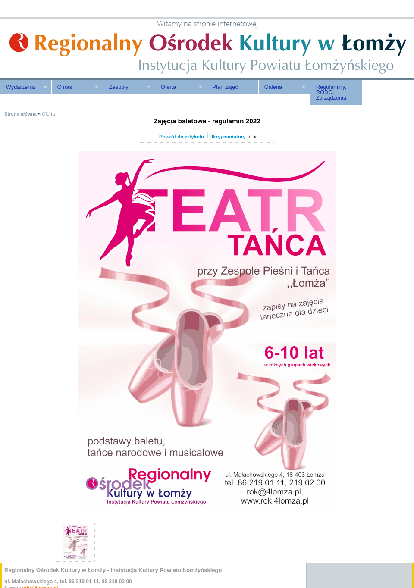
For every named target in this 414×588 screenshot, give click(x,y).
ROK (73, 48)
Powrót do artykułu (181, 136)
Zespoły (127, 87)
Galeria (282, 87)
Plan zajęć (225, 87)
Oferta (178, 87)
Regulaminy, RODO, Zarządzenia (331, 92)
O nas (75, 87)
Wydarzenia (23, 87)
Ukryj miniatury (228, 136)
